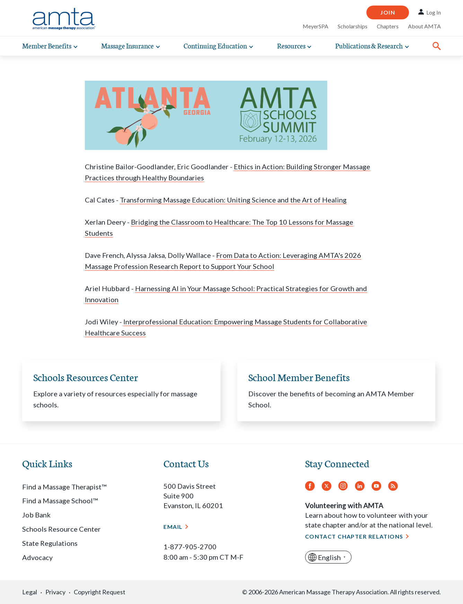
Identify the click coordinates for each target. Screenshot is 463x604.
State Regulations (50, 543)
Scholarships (352, 26)
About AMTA (424, 26)
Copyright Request (99, 592)
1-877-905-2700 (189, 546)
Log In (433, 12)
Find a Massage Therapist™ (64, 487)
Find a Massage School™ (60, 500)
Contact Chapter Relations (354, 536)
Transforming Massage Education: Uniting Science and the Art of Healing (233, 200)
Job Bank (36, 515)
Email (172, 526)
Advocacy (37, 557)
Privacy (55, 592)
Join (387, 12)
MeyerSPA (315, 26)
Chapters (388, 26)
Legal (29, 592)
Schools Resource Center (61, 529)
